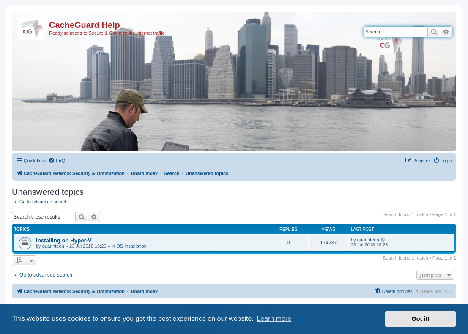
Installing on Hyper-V (64, 240)
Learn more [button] (274, 318)
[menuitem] (56, 161)
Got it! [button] (421, 318)
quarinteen (53, 246)
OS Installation (131, 246)
